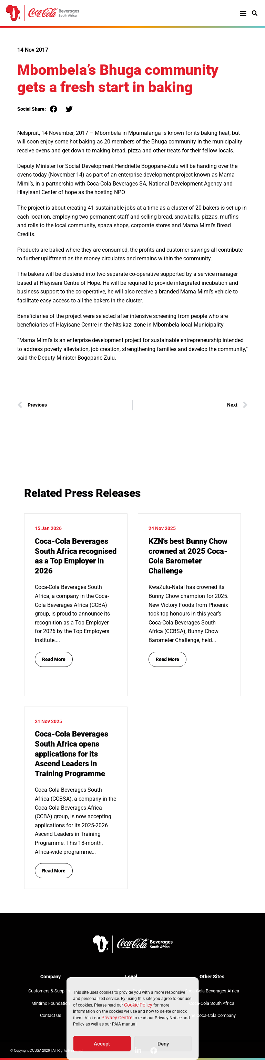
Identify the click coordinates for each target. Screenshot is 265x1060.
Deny (163, 1044)
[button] (53, 109)
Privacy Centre (116, 1017)
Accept (102, 1044)
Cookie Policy (138, 1005)
